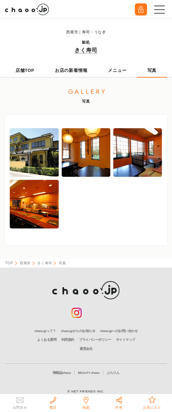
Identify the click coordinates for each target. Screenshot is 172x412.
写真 (152, 70)
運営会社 (86, 349)
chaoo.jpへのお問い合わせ (119, 331)
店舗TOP (25, 70)
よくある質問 (46, 339)
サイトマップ (125, 339)
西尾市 (25, 263)
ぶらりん (113, 373)
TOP (9, 263)
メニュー (117, 70)
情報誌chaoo (62, 373)
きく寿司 (86, 50)
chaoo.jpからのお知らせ (78, 331)
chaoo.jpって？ (45, 331)
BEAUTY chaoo (88, 373)
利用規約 (67, 339)
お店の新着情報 (71, 70)
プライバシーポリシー (95, 339)
